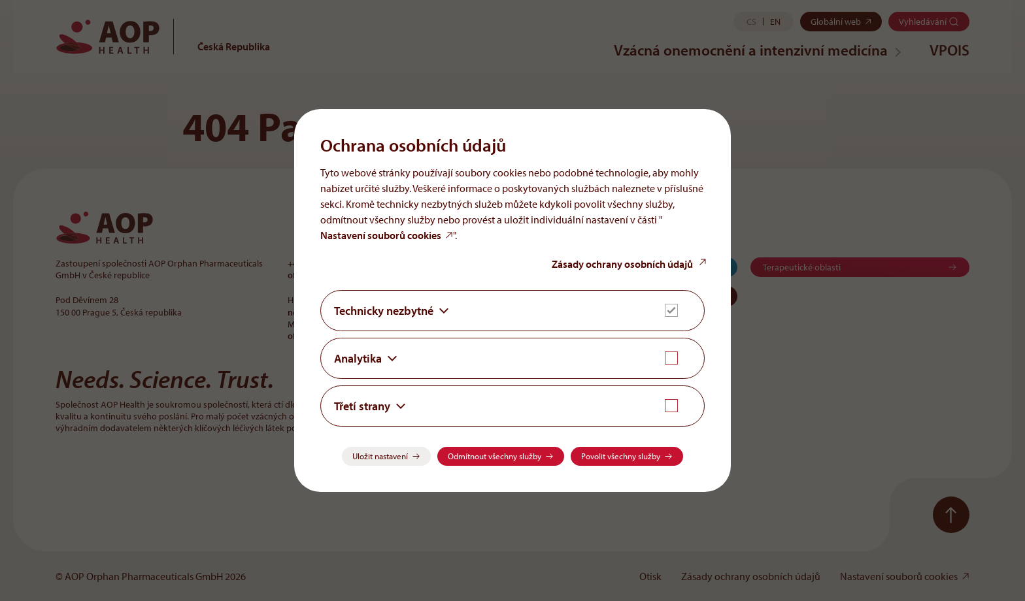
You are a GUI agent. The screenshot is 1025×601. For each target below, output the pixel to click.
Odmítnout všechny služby (494, 456)
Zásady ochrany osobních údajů (622, 263)
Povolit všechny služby (620, 456)
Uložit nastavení (380, 456)
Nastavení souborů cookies (380, 235)
